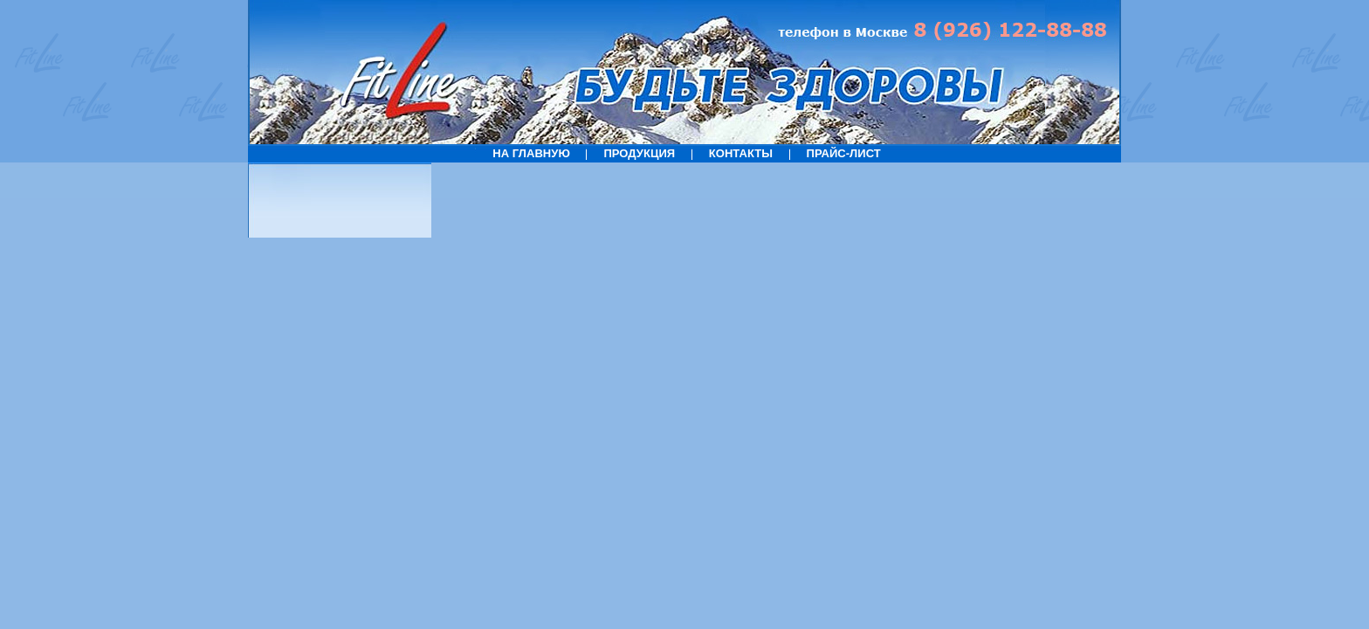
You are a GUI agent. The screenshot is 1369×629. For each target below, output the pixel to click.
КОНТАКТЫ (741, 153)
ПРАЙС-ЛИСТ (844, 153)
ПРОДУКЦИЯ (639, 153)
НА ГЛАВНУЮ (531, 153)
